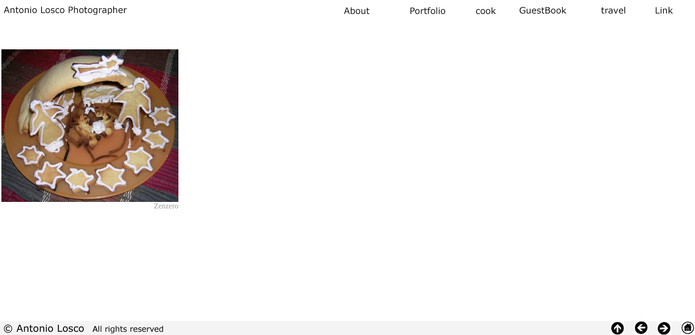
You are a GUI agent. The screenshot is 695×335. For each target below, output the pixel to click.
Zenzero (166, 206)
